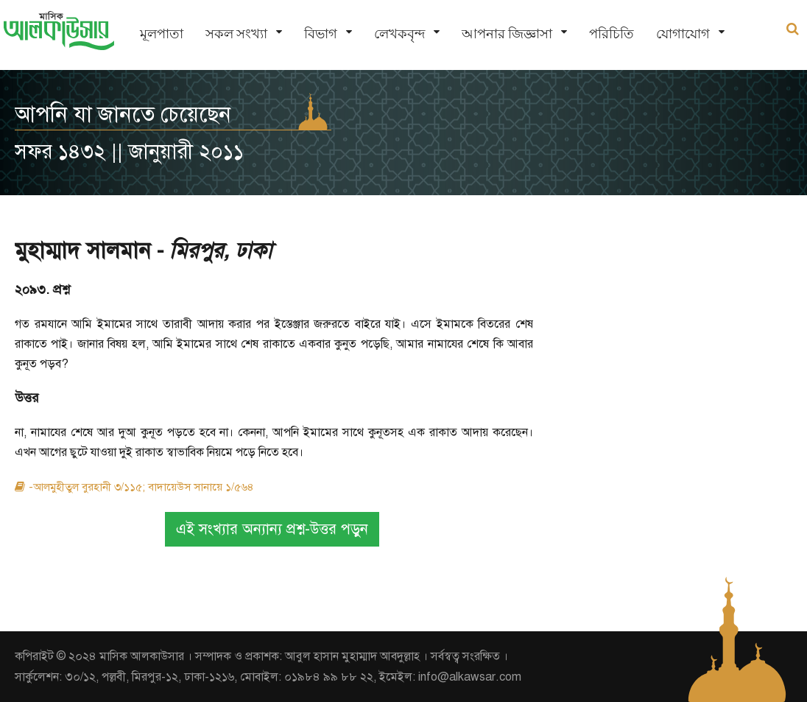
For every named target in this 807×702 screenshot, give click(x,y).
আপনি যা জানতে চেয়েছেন (123, 114)
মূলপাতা (161, 33)
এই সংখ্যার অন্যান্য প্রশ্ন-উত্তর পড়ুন (272, 529)
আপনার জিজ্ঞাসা (507, 33)
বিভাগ (320, 33)
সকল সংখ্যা (236, 33)
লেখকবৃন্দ (399, 33)
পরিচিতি (611, 33)
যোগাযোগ (683, 33)
